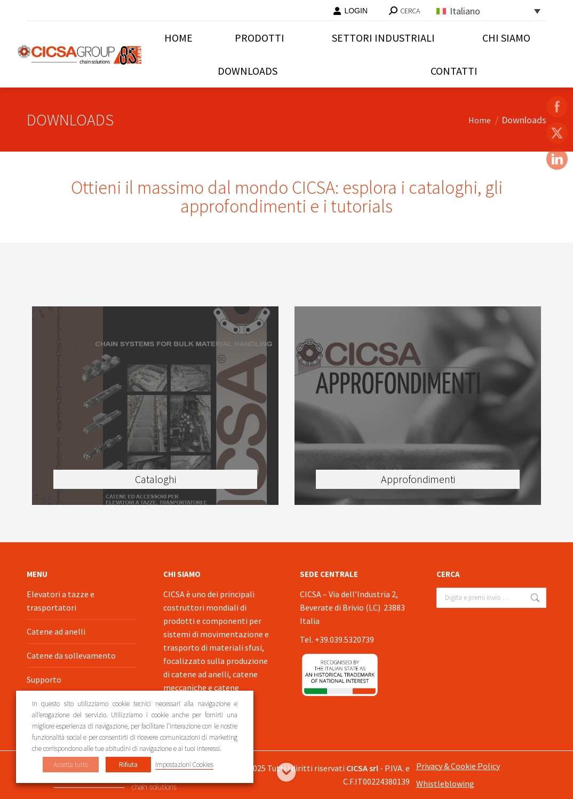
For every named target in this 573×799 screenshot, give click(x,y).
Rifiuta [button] (128, 764)
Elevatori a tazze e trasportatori (60, 601)
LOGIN (350, 10)
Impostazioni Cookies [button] (184, 764)
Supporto (44, 679)
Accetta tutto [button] (70, 764)
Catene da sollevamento (71, 655)
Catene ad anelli (56, 631)
